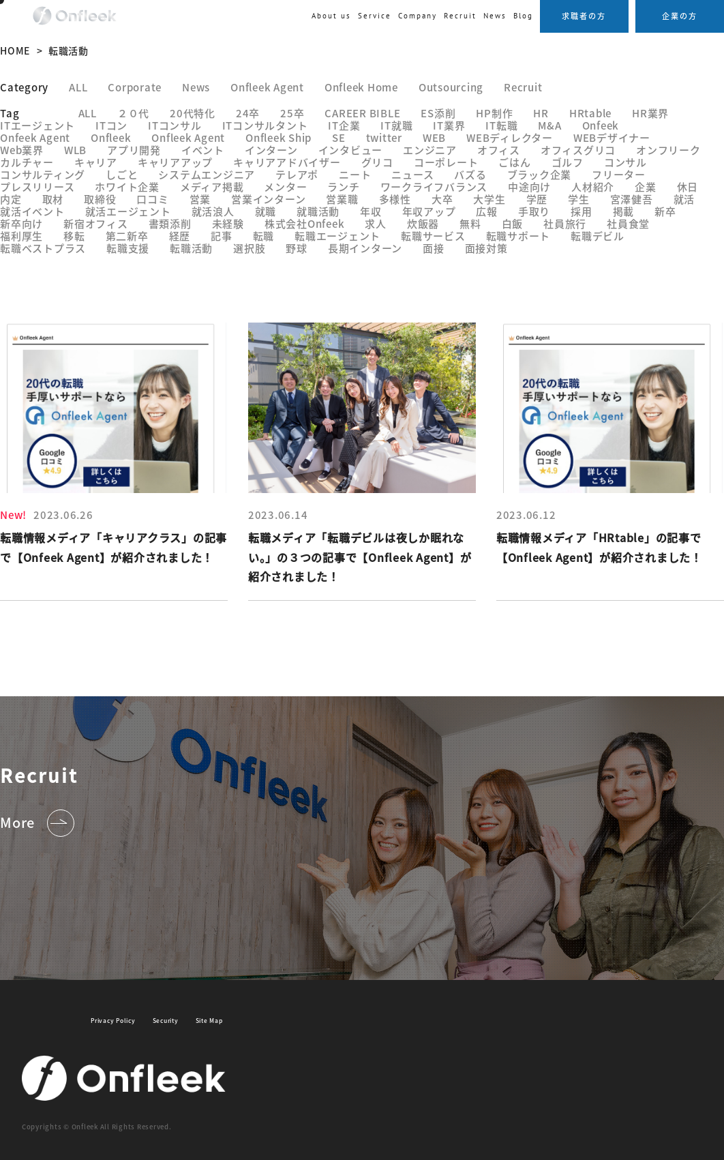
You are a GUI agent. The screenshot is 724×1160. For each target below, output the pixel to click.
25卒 (292, 113)
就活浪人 (213, 211)
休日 (688, 186)
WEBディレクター (509, 137)
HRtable (590, 113)
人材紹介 (592, 186)
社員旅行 (564, 223)
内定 (11, 199)
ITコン (111, 125)
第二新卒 (127, 235)
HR (541, 113)
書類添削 (170, 223)
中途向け (529, 186)
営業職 (342, 199)
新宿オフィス (95, 223)
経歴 (180, 235)
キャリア (95, 162)
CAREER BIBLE (362, 113)
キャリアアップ (175, 162)
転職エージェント (337, 235)
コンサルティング (42, 174)
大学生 (489, 199)
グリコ (377, 162)
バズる (470, 174)
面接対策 (486, 248)
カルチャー (27, 162)
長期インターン (365, 248)
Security (166, 1020)
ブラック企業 (539, 174)
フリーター (619, 174)
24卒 (248, 113)
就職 (266, 211)
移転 (74, 235)
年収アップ (429, 211)
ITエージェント (37, 125)
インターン (271, 150)
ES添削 (438, 113)
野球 (296, 248)
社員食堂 (628, 223)
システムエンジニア (206, 174)
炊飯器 (423, 223)
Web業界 (22, 150)
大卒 (442, 199)
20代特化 (192, 113)
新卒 (665, 211)
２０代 (133, 113)
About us (331, 15)
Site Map (209, 1020)
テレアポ (296, 174)
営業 (200, 199)
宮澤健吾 (631, 199)
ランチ (343, 186)
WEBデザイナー (611, 137)
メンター (285, 186)
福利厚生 (21, 235)
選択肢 (249, 248)
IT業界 (449, 125)
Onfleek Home (361, 87)
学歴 (537, 199)
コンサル (625, 162)
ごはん (514, 162)
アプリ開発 (134, 150)
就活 (684, 199)
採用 (581, 211)
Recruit (523, 87)
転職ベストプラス (43, 248)
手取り (534, 211)
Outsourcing (451, 87)
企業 (646, 186)
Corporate (135, 87)
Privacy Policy (113, 1020)
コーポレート (446, 162)
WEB (434, 137)
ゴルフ (568, 162)
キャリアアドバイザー (287, 162)
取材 (53, 199)
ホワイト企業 (127, 186)
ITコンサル (175, 125)
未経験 (228, 223)
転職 (264, 235)
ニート (355, 174)
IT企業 (344, 125)
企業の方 (679, 15)
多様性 (395, 199)
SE (339, 137)
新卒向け (21, 223)
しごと (122, 174)
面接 (433, 248)
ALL (78, 87)
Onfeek (601, 125)
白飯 (513, 223)
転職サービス (433, 235)
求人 (376, 223)
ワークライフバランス (434, 186)
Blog (523, 15)
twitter (384, 137)
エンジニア (430, 150)
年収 (371, 211)
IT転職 (501, 125)
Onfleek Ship (278, 137)
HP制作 (494, 113)
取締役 (100, 199)
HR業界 (650, 113)
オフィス (498, 150)
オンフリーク (668, 150)
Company (417, 15)
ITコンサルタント (265, 125)
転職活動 (191, 248)
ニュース (412, 174)
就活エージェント (128, 211)
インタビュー (350, 150)
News (495, 15)
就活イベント (32, 211)
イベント (202, 150)
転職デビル (597, 235)
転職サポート (518, 235)
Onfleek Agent (267, 87)
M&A (549, 125)
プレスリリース (37, 186)
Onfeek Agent (35, 137)
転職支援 (127, 248)
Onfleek (111, 137)
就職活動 (318, 211)
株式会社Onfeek (305, 223)
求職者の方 (584, 15)
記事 (221, 235)
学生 (579, 199)
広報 (487, 211)
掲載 (624, 211)
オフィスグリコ (578, 150)
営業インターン (268, 199)
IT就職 (396, 125)
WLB (75, 150)
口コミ (152, 199)
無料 (470, 223)
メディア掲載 (212, 186)
